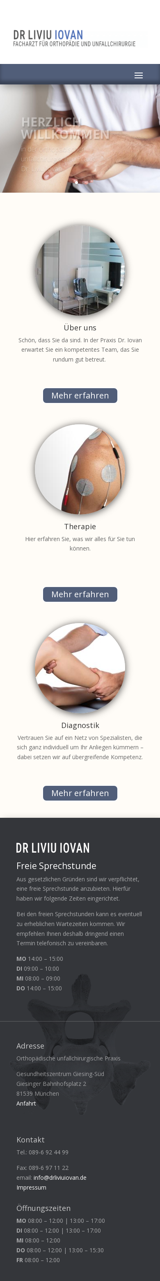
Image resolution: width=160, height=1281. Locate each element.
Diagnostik (80, 725)
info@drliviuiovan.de (60, 1177)
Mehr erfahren (80, 395)
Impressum (31, 1187)
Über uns (80, 327)
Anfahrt (26, 1103)
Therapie (80, 526)
